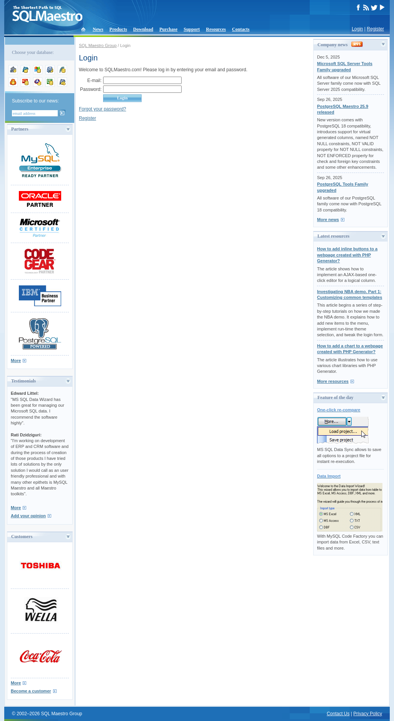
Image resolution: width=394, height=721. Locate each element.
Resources (216, 29)
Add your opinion (28, 515)
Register (375, 29)
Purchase (168, 29)
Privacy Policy (367, 713)
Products (118, 29)
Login (357, 29)
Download (143, 29)
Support (192, 29)
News (98, 29)
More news (328, 219)
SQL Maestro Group (98, 45)
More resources (333, 381)
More (16, 360)
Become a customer (31, 691)
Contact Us (338, 713)
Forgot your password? (102, 109)
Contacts (240, 29)
